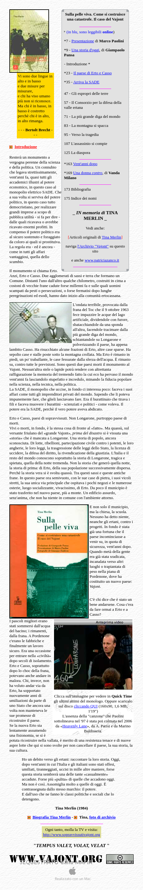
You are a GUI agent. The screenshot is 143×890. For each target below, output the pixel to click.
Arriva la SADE (86, 82)
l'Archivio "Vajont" (93, 246)
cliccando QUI (85, 706)
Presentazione (83, 41)
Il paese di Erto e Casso (92, 73)
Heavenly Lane (74, 726)
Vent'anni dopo (85, 163)
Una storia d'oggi (85, 50)
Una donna (87, 172)
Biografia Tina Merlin (51, 817)
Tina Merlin (111, 237)
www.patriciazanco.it (102, 260)
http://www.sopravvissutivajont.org (71, 834)
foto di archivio (102, 817)
